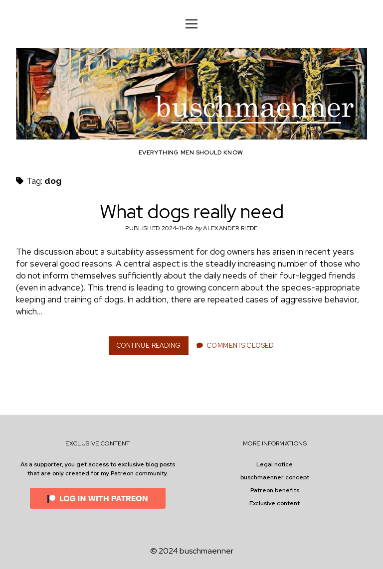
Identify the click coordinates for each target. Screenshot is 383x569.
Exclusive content (274, 503)
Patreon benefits (274, 490)
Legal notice (274, 464)
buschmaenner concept (274, 477)
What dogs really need (192, 211)
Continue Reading (152, 348)
